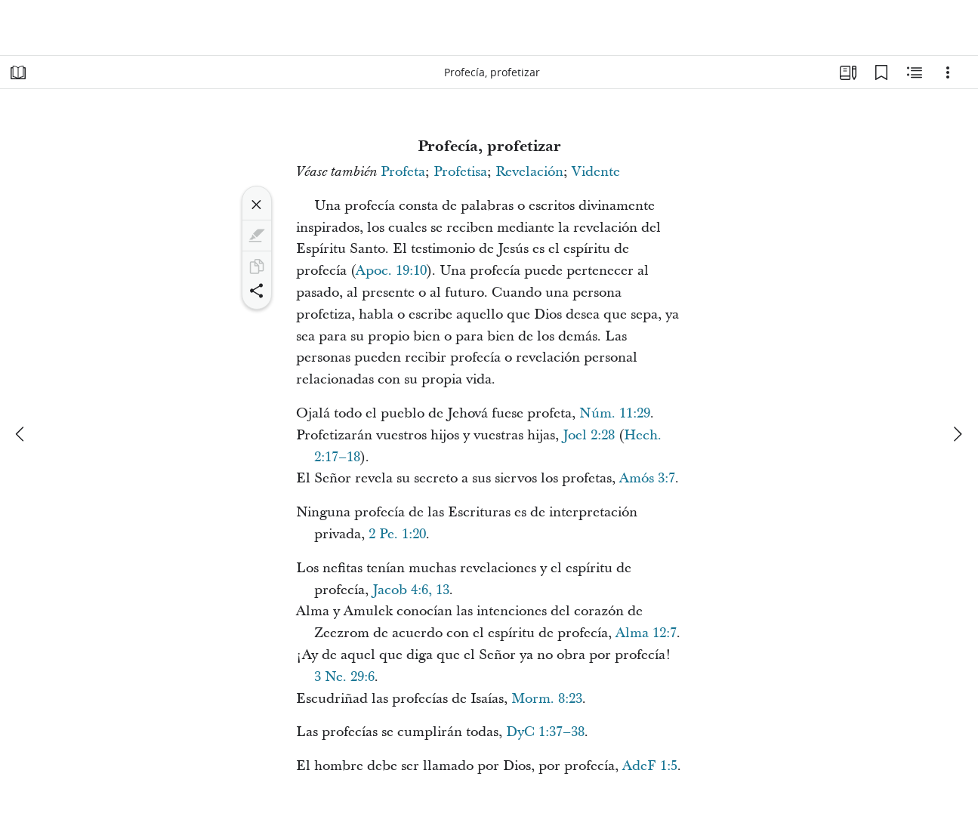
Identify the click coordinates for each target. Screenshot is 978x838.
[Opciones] (948, 72)
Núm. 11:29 (614, 413)
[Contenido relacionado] (914, 72)
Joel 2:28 (589, 435)
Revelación (529, 171)
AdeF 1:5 (649, 765)
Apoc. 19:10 (391, 270)
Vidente (596, 171)
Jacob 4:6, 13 (410, 590)
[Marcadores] (881, 72)
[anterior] (21, 434)
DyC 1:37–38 (545, 731)
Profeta (403, 171)
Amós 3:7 (647, 478)
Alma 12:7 (646, 633)
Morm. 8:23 (546, 698)
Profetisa (460, 171)
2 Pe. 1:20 (397, 534)
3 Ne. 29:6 (344, 676)
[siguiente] (957, 434)
